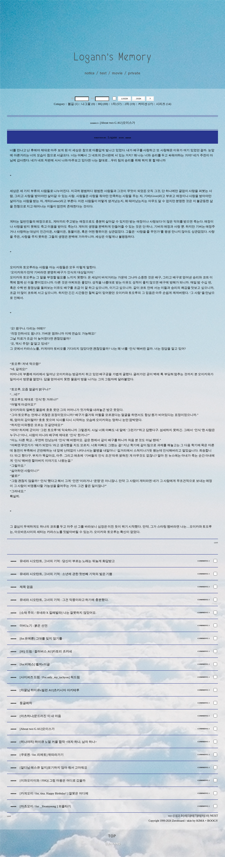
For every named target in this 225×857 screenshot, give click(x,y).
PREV (170, 816)
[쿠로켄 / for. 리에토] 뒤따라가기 (42, 754)
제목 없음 (26, 586)
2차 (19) (130, 104)
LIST (216, 543)
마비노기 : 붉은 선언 (34, 625)
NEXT (214, 815)
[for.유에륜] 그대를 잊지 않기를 (41, 638)
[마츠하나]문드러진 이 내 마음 (40, 716)
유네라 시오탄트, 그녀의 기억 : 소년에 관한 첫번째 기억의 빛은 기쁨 (66, 574)
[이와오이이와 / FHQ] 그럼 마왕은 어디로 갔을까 (53, 780)
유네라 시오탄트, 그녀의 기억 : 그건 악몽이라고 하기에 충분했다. (64, 599)
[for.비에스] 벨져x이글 (35, 664)
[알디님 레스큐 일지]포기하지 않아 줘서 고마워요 (53, 767)
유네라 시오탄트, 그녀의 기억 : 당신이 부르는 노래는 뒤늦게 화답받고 (67, 561)
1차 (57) (116, 104)
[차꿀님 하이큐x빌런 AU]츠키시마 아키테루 (49, 690)
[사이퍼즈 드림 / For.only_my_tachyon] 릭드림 (50, 677)
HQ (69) (103, 104)
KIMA (200, 820)
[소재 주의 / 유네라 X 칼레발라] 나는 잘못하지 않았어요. (58, 612)
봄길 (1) (73, 104)
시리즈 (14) (163, 104)
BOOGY (212, 820)
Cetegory (59, 104)
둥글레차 (26, 703)
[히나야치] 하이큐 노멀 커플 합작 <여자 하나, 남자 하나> (58, 741)
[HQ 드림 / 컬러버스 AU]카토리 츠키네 (46, 651)
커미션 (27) (145, 104)
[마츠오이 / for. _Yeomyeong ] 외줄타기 (45, 806)
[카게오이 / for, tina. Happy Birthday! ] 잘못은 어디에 (54, 793)
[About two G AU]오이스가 (37, 728)
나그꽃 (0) (88, 104)
